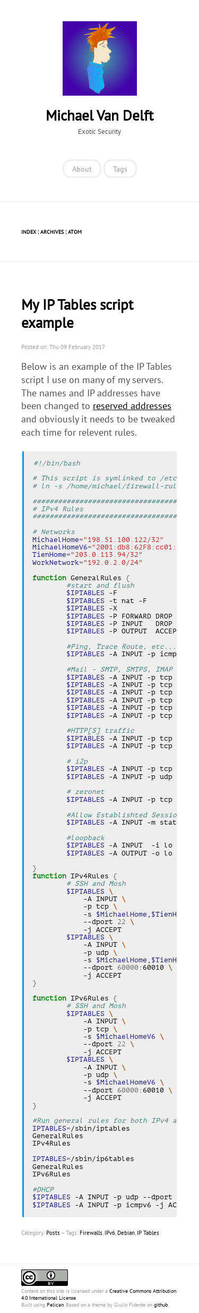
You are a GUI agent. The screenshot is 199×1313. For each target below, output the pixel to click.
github (161, 1304)
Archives (52, 231)
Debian (126, 1232)
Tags (120, 169)
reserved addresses (132, 406)
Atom (75, 231)
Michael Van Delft (99, 115)
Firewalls (91, 1232)
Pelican (55, 1304)
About (82, 169)
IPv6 (110, 1232)
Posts (53, 1232)
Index (28, 231)
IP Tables (148, 1232)
